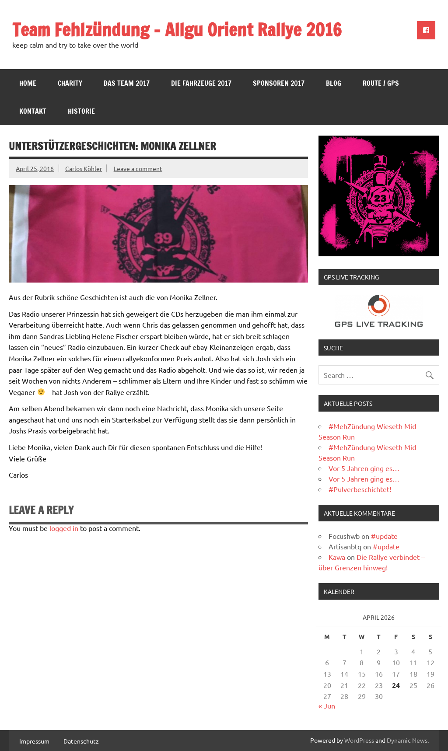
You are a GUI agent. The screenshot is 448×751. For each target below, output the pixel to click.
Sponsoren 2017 (278, 83)
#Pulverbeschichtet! (360, 489)
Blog (333, 83)
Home (27, 83)
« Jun (326, 705)
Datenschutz (81, 741)
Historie (81, 111)
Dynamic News (407, 740)
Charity (70, 83)
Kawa (337, 556)
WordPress (359, 740)
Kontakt (32, 111)
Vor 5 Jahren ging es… (364, 468)
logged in (63, 528)
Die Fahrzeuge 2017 (201, 83)
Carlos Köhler (83, 168)
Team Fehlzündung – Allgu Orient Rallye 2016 (177, 29)
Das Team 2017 (127, 83)
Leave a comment (138, 168)
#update (384, 535)
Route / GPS (381, 83)
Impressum (34, 741)
